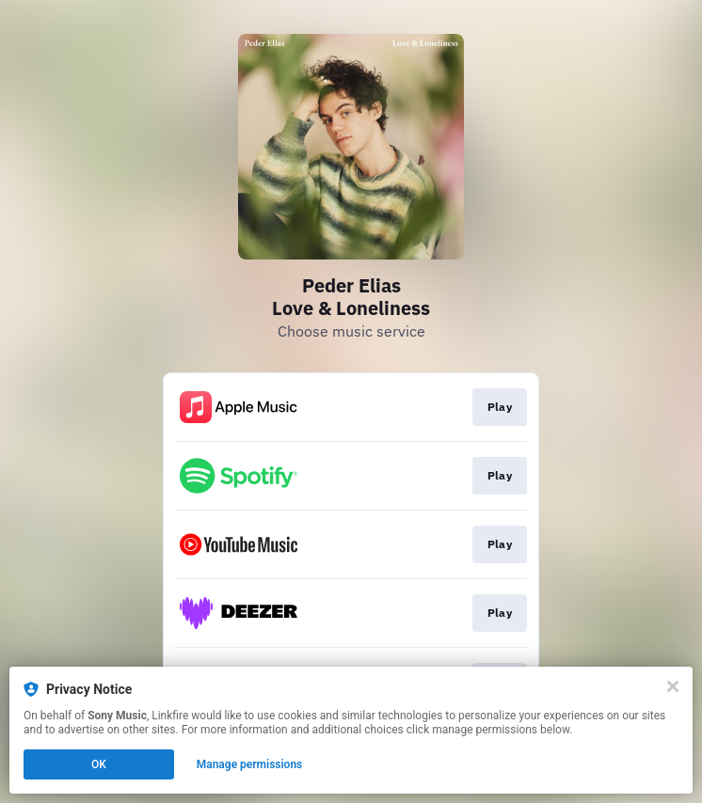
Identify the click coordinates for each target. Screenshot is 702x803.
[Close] (673, 686)
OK (98, 764)
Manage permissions (250, 764)
